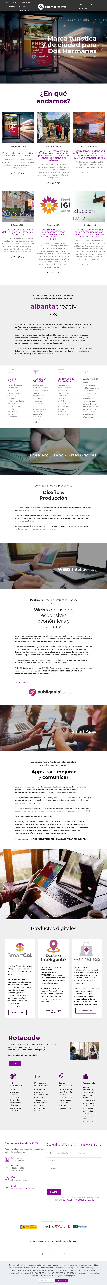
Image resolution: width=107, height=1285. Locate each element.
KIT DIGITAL (25, 10)
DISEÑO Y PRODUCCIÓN (19, 7)
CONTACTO (82, 9)
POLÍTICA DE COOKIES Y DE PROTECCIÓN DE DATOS (53, 1273)
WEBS (79, 5)
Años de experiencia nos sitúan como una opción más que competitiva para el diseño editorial (89, 233)
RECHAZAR (46, 1280)
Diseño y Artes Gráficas (69, 455)
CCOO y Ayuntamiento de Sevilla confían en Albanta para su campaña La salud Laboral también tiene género (53, 155)
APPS (89, 5)
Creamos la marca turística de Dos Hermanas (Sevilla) (18, 154)
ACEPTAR (61, 1280)
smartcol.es (17, 1012)
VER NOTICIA (18, 173)
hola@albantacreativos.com (22, 1189)
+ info (15, 1063)
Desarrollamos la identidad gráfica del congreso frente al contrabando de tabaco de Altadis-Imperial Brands (89, 154)
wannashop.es (85, 1011)
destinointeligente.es (53, 1011)
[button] (6, 47)
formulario (50, 529)
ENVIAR (54, 1192)
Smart (81, 731)
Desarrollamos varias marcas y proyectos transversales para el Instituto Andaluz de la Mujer (53, 234)
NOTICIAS (26, 3)
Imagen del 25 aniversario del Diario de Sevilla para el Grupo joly (18, 232)
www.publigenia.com (23, 682)
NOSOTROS (11, 3)
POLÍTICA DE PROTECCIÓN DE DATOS (77, 1200)
